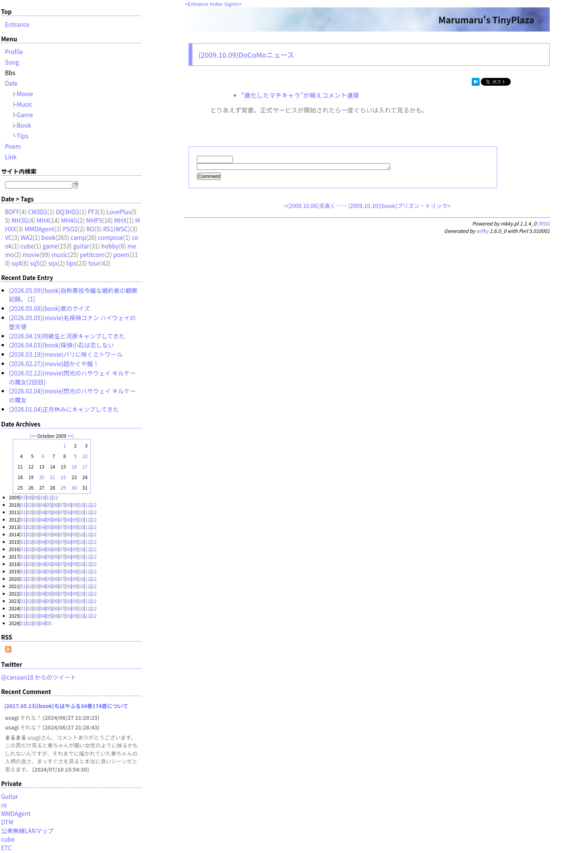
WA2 (27, 237)
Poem (13, 146)
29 (63, 487)
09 (36, 497)
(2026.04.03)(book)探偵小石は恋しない (61, 344)
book (48, 237)
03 (36, 504)
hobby (110, 245)
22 (63, 477)
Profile (14, 51)
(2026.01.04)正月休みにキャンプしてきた (64, 409)
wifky (482, 232)
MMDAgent (39, 228)
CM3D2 (37, 211)
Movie (25, 93)
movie (31, 254)
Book (24, 125)
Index (216, 3)
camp (78, 237)
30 (74, 487)
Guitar (9, 796)
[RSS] (544, 224)
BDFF (12, 211)
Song (12, 62)
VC (8, 237)
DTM (7, 822)
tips (71, 263)
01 (23, 504)
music (59, 254)
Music (25, 104)
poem (121, 254)
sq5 (35, 263)
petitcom (92, 254)
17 (84, 466)
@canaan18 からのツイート (38, 677)
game (50, 245)
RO (90, 228)
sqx (53, 263)
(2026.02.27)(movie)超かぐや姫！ (54, 363)
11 (48, 497)
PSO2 (70, 228)
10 (84, 456)
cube (27, 245)
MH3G (20, 220)
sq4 (16, 263)
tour (94, 263)
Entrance (198, 3)
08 (29, 497)
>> (69, 435)
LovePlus (118, 211)
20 (41, 477)
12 (55, 497)
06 (55, 504)
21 (52, 477)
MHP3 (94, 220)
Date (11, 83)
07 (23, 497)
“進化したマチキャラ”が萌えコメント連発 (300, 95)
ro (4, 804)
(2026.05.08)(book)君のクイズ (49, 308)
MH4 (43, 220)
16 (74, 466)
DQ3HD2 (67, 211)
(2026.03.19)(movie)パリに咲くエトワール (66, 354)
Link (11, 156)
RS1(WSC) (116, 228)
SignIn (231, 3)
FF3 (93, 211)
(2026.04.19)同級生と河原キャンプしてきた (67, 335)
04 (42, 504)
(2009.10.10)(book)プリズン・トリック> (399, 207)
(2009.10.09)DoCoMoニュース (246, 54)
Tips (22, 135)
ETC (6, 847)
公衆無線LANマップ (27, 830)
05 (48, 504)
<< (33, 435)
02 (29, 504)
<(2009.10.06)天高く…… (315, 207)
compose (110, 237)
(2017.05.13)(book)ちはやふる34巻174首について (66, 706)
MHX (120, 220)
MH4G (69, 220)
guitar (81, 245)
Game (25, 114)
